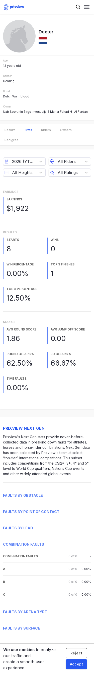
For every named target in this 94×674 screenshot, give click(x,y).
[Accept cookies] (76, 664)
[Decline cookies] (76, 653)
